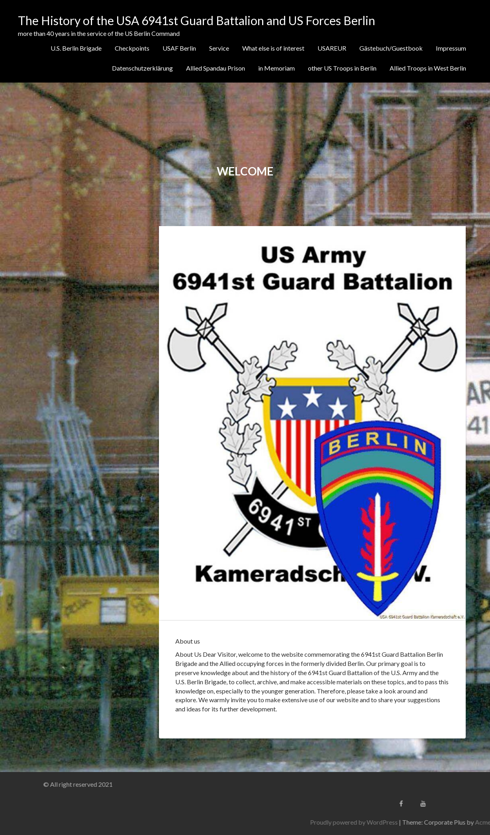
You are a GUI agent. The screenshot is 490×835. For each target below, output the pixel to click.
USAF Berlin (179, 48)
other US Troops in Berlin (342, 68)
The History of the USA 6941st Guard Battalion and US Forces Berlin (196, 20)
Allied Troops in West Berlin (428, 68)
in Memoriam (276, 68)
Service (219, 48)
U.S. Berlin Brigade (76, 48)
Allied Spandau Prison (215, 68)
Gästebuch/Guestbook (391, 48)
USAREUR (332, 48)
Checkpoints (132, 48)
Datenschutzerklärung (142, 68)
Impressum (451, 48)
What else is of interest (273, 48)
